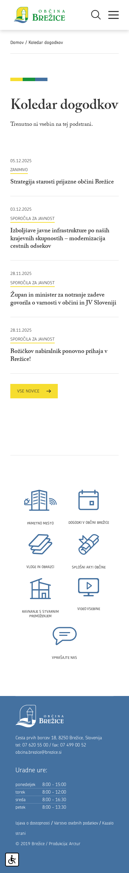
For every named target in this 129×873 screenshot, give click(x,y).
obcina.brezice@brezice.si (38, 752)
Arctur (74, 844)
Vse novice (34, 391)
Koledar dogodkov (46, 42)
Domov (17, 42)
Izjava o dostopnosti (32, 823)
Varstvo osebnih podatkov (76, 823)
